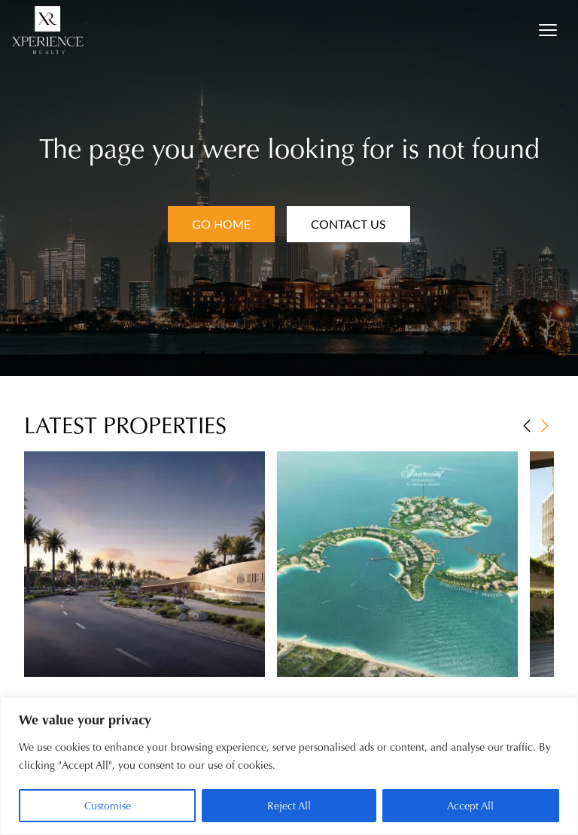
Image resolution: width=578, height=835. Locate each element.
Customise (107, 805)
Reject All (289, 805)
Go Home (221, 224)
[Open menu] (548, 30)
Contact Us (348, 224)
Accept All (470, 805)
